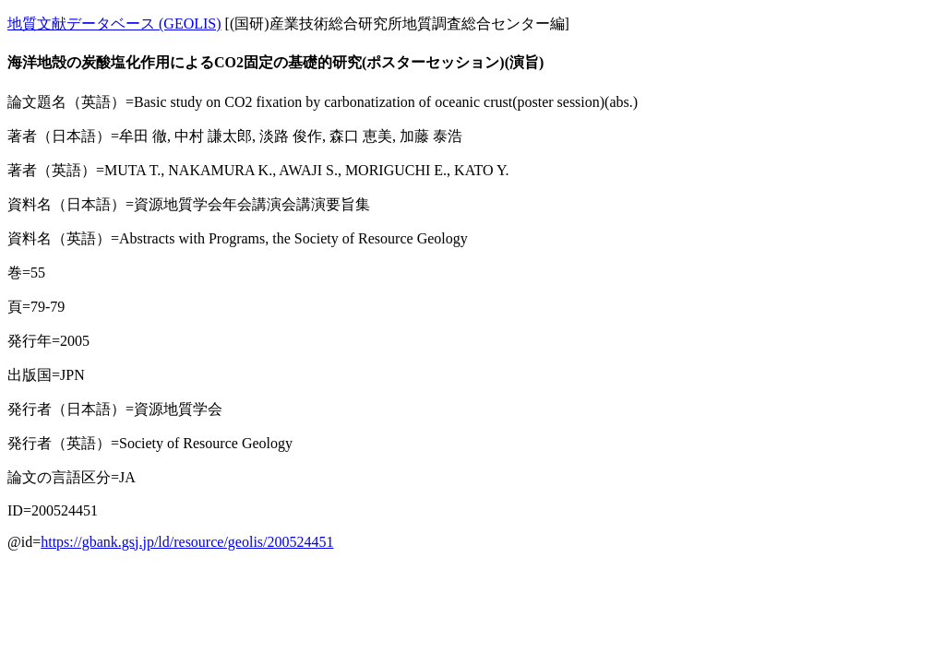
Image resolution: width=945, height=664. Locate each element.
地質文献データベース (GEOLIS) (114, 23)
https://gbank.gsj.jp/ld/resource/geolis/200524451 (187, 542)
